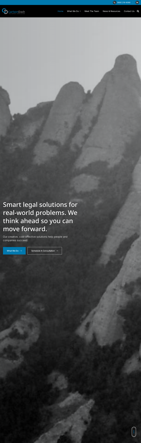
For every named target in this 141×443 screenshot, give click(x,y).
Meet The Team (92, 11)
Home (60, 11)
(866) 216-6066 (123, 2)
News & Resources (111, 11)
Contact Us (129, 11)
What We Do (74, 11)
